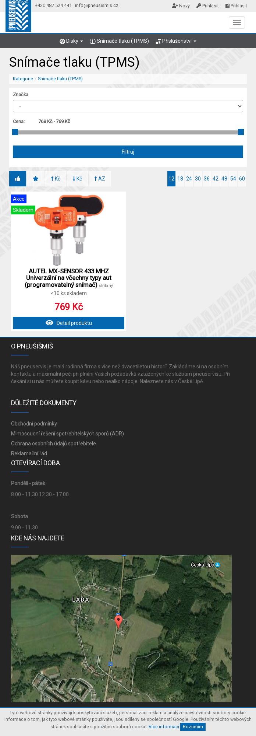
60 (242, 179)
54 (233, 179)
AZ (100, 179)
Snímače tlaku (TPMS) (119, 41)
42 (215, 179)
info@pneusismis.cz (96, 5)
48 (224, 179)
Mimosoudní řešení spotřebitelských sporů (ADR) (67, 434)
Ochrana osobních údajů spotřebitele (53, 443)
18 (180, 179)
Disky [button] (71, 41)
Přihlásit (207, 5)
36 (207, 179)
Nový (181, 5)
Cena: (19, 121)
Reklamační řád (29, 453)
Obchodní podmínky (34, 424)
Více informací (164, 726)
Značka (20, 94)
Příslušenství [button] (176, 41)
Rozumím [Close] (193, 726)
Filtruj (128, 152)
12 (171, 179)
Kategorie (23, 78)
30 (198, 179)
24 (189, 179)
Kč (55, 179)
